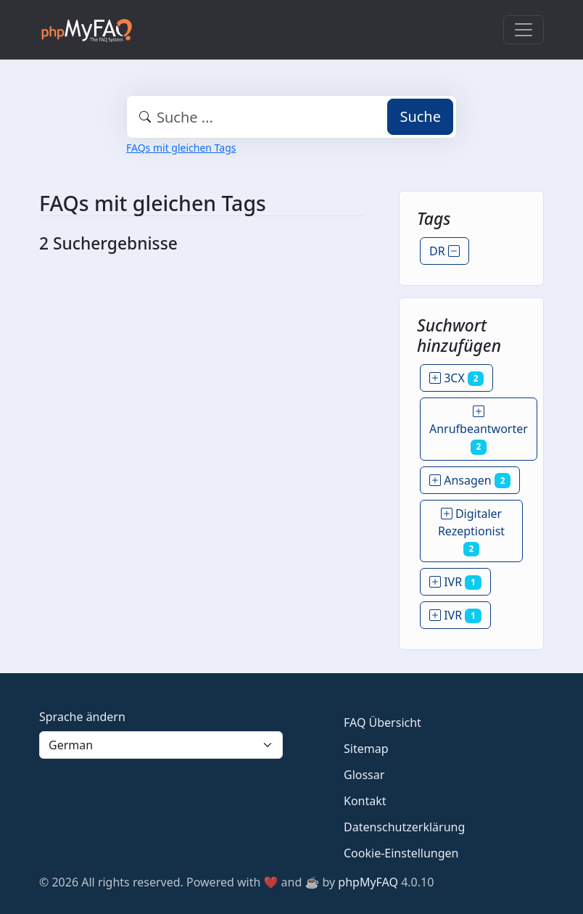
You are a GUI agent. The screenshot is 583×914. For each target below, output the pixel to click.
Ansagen (469, 480)
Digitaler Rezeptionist (471, 531)
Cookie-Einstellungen (401, 853)
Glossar (364, 775)
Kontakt (365, 801)
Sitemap (366, 749)
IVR (455, 582)
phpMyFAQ (368, 882)
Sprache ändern (82, 717)
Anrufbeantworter (478, 428)
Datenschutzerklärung (404, 827)
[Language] (161, 745)
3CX (456, 378)
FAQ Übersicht (382, 722)
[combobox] (291, 117)
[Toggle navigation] (523, 29)
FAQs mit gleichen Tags (181, 148)
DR (444, 251)
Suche (420, 116)
